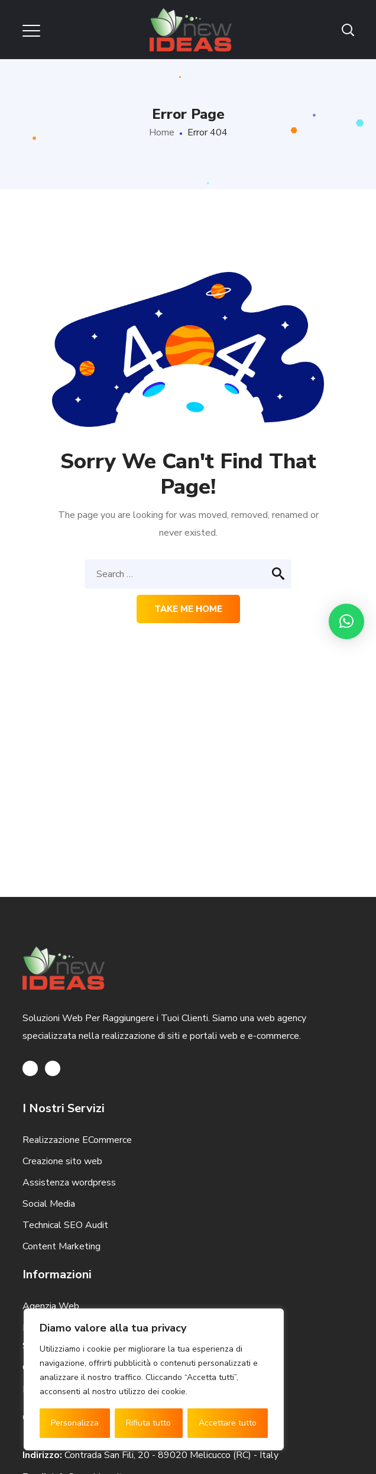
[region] (154, 1379)
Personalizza (75, 1422)
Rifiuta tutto (148, 1422)
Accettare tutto (228, 1422)
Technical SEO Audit (65, 1225)
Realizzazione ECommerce (77, 1139)
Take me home (188, 609)
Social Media (48, 1203)
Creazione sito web (62, 1161)
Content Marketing (61, 1246)
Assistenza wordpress (69, 1182)
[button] (346, 621)
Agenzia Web (50, 1306)
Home (161, 132)
